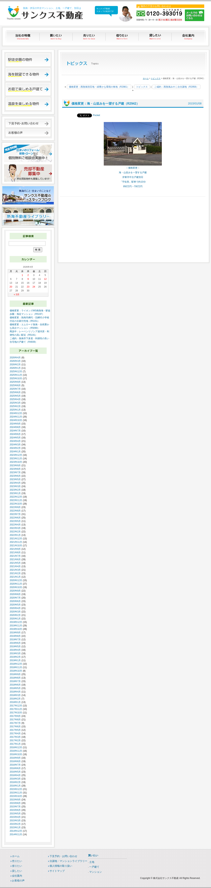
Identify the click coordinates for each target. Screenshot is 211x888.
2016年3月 (15, 778)
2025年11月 (16, 375)
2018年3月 (15, 695)
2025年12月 (16, 371)
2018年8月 (15, 677)
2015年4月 (15, 817)
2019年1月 (15, 660)
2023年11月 (16, 458)
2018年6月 (15, 684)
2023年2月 (15, 489)
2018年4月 (15, 691)
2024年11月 (16, 416)
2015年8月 (15, 803)
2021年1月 (15, 576)
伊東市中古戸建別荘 (132, 177)
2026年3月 (15, 361)
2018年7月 (15, 681)
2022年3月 (15, 528)
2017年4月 (15, 733)
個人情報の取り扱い (61, 865)
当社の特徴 (23, 36)
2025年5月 (15, 395)
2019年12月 (16, 622)
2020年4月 (15, 608)
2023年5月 (15, 479)
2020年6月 (15, 601)
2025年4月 (15, 399)
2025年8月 (15, 385)
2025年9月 (15, 382)
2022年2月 (15, 531)
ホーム (146, 78)
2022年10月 (16, 503)
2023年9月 (15, 465)
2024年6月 (15, 434)
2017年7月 (15, 723)
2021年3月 (15, 570)
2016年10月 (16, 754)
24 (34, 286)
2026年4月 (15, 357)
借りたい (122, 36)
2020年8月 (15, 594)
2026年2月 (15, 364)
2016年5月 (15, 771)
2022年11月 (16, 500)
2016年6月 (15, 768)
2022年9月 (15, 507)
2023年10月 (16, 462)
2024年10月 (16, 420)
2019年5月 (15, 646)
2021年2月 (15, 573)
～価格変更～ (133, 167)
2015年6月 (15, 810)
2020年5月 (15, 604)
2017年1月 (15, 744)
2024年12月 (16, 413)
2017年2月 (15, 740)
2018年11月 (16, 667)
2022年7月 (15, 514)
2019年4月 (15, 650)
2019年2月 (15, 657)
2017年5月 (15, 730)
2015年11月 (16, 792)
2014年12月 (16, 831)
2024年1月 (15, 451)
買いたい (56, 36)
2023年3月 (15, 486)
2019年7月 (15, 639)
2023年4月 (15, 483)
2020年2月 (15, 615)
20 (10, 286)
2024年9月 (15, 423)
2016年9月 (15, 758)
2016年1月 (15, 785)
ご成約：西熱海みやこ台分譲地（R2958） (176, 86)
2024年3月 (15, 444)
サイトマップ (57, 870)
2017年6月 (15, 726)
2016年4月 (15, 775)
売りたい (89, 36)
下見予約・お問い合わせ (63, 856)
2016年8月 (15, 761)
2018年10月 (16, 670)
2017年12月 (16, 705)
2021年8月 (15, 552)
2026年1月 (15, 368)
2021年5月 (15, 563)
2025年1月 (15, 409)
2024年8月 (15, 427)
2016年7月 (15, 764)
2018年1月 (15, 702)
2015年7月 (15, 806)
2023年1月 (15, 493)
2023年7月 (15, 472)
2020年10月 (16, 587)
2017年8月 (15, 719)
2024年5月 (15, 437)
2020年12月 (16, 580)
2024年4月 (15, 441)
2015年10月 (16, 796)
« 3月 (16, 294)
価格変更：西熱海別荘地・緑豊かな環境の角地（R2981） (99, 86)
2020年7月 (15, 597)
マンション (95, 871)
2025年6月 (15, 392)
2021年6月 (15, 559)
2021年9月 (15, 549)
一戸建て (94, 866)
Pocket (96, 115)
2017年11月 (16, 709)
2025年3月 (15, 402)
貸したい (155, 36)
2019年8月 (15, 636)
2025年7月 (15, 389)
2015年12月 (16, 789)
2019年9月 (15, 632)
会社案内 (189, 36)
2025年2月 (15, 406)
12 (45, 279)
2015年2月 (15, 824)
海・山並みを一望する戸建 (133, 172)
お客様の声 (18, 880)
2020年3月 (15, 611)
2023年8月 (15, 469)
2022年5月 (15, 521)
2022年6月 (15, 517)
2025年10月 (16, 378)
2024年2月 (15, 448)
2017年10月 (16, 712)
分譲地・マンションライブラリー (68, 861)
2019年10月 (16, 629)
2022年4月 (15, 524)
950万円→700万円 (132, 186)
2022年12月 (16, 496)
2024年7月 (15, 430)
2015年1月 (15, 827)
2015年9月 (15, 799)
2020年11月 (16, 583)
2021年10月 (16, 545)
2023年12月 (16, 455)
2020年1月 (15, 618)
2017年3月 (15, 737)
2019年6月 (15, 643)
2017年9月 (15, 716)
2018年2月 (15, 698)
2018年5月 (15, 688)
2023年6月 (15, 476)
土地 (91, 862)
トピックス (155, 78)
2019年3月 (15, 653)
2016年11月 (16, 751)
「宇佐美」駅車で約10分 (133, 181)
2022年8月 (15, 510)
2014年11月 (16, 834)
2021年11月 (16, 542)
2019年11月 (16, 625)
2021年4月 (15, 566)
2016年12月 (16, 747)
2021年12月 (16, 538)
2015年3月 (15, 820)
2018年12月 (16, 664)
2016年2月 (15, 782)
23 (28, 286)
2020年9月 (15, 590)
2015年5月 (15, 813)
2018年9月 (15, 674)
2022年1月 (15, 535)
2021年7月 (15, 556)
